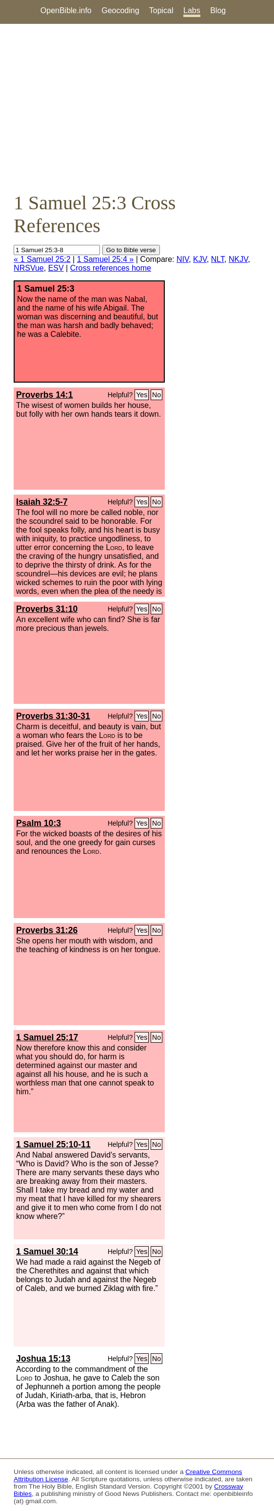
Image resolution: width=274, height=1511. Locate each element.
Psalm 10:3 (38, 823)
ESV (56, 268)
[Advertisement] (137, 107)
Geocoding (120, 10)
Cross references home (110, 268)
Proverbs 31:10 (47, 609)
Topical (161, 10)
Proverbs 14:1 (44, 395)
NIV (182, 259)
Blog (218, 10)
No (156, 395)
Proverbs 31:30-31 (53, 716)
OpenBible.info (66, 10)
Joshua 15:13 (43, 1359)
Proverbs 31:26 (47, 930)
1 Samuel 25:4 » (105, 259)
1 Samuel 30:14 (47, 1251)
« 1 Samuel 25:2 (42, 259)
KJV (200, 259)
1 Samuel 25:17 (47, 1037)
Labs (191, 10)
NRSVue (29, 268)
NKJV (238, 259)
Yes (141, 395)
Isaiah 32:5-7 (42, 502)
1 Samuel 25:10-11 (53, 1144)
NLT (217, 259)
